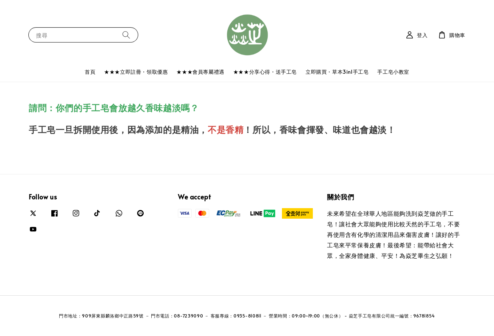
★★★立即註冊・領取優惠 (136, 71)
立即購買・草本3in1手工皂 (337, 71)
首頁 (90, 71)
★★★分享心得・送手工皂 (265, 71)
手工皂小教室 (393, 71)
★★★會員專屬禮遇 (200, 71)
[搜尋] (126, 35)
